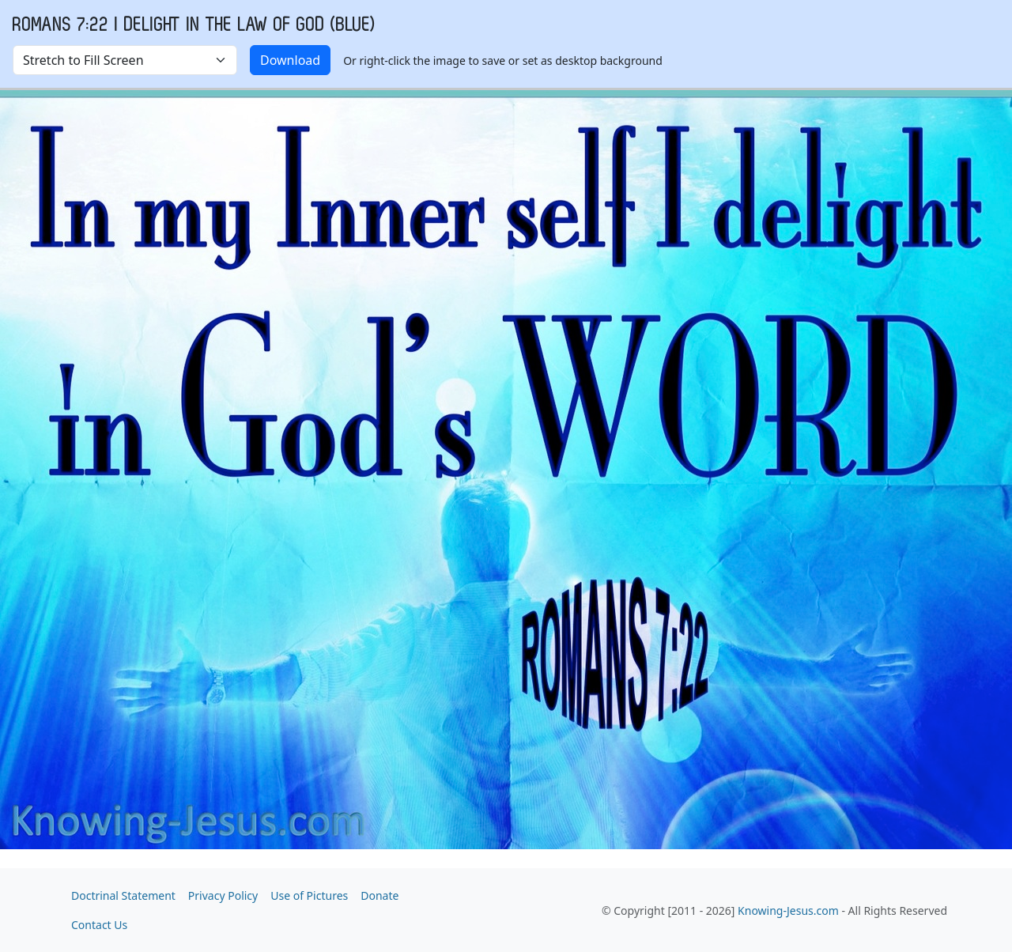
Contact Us (99, 924)
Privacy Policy (223, 895)
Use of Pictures (309, 895)
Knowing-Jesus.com (788, 910)
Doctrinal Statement (123, 895)
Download (290, 60)
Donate (379, 895)
